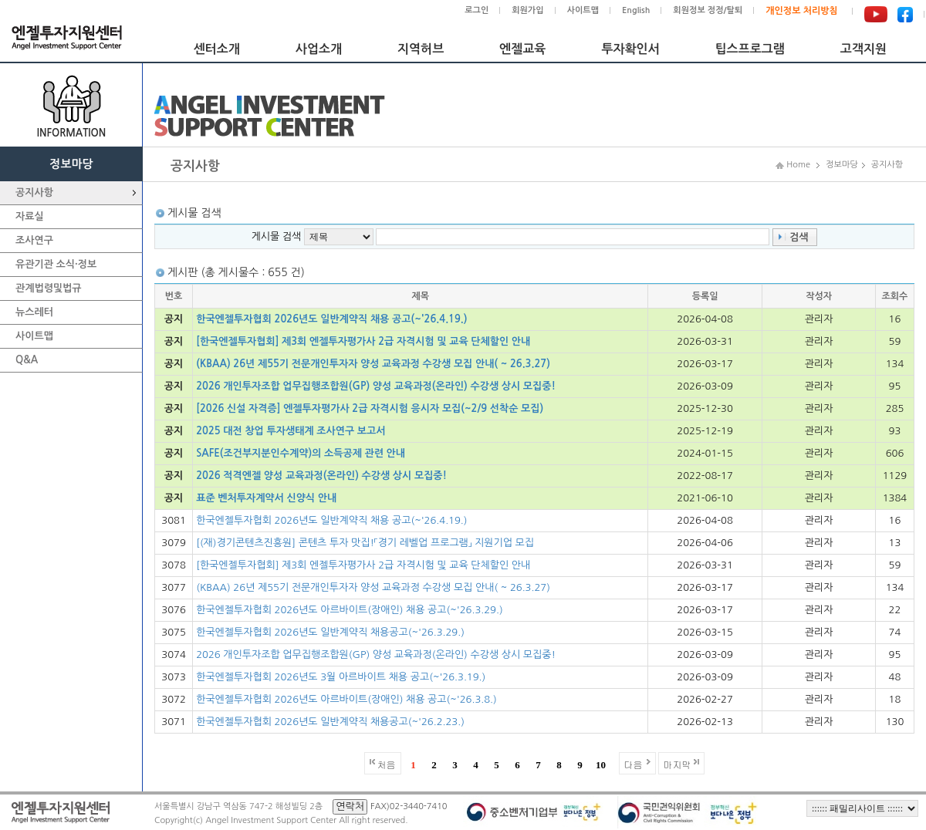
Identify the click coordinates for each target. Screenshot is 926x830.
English (636, 10)
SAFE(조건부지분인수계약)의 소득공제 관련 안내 (300, 453)
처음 (386, 764)
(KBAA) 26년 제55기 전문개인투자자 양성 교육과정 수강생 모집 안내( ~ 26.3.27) (373, 364)
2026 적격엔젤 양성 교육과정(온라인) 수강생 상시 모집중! (321, 476)
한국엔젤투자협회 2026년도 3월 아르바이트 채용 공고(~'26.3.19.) (340, 677)
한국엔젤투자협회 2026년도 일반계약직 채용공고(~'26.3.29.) (330, 632)
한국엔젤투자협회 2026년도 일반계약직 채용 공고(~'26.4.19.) (331, 319)
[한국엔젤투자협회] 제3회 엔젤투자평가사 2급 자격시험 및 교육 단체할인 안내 (363, 341)
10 (601, 765)
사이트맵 (583, 10)
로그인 (476, 10)
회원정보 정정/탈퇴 (707, 10)
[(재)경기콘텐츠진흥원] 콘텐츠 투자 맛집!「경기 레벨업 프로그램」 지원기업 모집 (365, 543)
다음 (633, 764)
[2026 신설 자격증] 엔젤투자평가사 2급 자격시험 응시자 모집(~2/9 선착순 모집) (369, 408)
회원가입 (527, 10)
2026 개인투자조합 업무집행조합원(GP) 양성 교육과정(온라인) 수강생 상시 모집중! (376, 386)
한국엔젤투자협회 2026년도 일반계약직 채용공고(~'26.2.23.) (330, 722)
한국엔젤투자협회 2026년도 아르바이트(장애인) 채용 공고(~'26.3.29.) (349, 610)
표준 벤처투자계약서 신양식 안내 (266, 498)
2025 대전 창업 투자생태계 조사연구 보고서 (290, 431)
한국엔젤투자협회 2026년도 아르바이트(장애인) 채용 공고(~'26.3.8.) (346, 699)
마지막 (677, 764)
